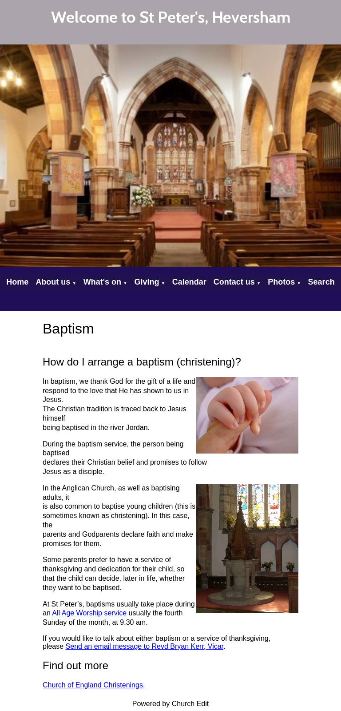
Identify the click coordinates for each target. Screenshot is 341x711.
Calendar (189, 281)
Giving (146, 281)
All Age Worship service (89, 613)
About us (53, 281)
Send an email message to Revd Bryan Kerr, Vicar (144, 646)
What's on (102, 281)
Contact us (234, 281)
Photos (281, 281)
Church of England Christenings (93, 685)
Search (321, 281)
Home (17, 281)
